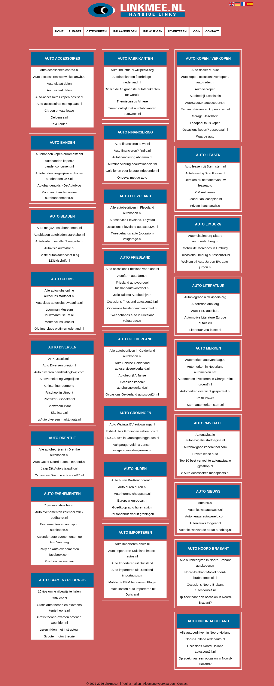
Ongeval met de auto (132, 177)
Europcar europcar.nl (132, 500)
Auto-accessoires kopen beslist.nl (59, 97)
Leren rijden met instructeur (59, 629)
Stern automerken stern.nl (205, 404)
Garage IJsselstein (205, 116)
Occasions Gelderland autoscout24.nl (132, 394)
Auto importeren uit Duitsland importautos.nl (132, 572)
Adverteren (177, 31)
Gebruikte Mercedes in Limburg (205, 248)
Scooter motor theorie (59, 636)
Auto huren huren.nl (132, 487)
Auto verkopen (205, 89)
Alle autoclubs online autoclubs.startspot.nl (59, 293)
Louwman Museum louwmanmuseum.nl (59, 312)
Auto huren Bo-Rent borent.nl (132, 480)
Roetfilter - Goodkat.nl (59, 399)
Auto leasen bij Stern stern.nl (205, 166)
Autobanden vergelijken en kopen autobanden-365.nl (59, 176)
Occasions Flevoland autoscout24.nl (132, 226)
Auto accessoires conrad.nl (59, 70)
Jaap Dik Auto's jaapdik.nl (59, 468)
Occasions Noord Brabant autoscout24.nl (205, 587)
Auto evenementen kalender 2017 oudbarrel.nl (59, 514)
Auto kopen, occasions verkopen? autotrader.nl (205, 79)
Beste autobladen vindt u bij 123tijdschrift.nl (59, 257)
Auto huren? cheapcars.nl (132, 493)
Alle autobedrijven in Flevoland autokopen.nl (132, 210)
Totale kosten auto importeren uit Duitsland (132, 591)
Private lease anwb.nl (205, 205)
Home (59, 31)
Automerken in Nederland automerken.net (205, 369)
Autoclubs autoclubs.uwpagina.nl (59, 302)
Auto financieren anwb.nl (132, 143)
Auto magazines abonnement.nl (59, 228)
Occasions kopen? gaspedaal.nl (205, 129)
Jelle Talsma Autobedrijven (132, 294)
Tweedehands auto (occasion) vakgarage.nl (132, 236)
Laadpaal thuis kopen (205, 123)
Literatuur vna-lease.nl (205, 330)
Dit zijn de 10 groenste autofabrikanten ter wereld (132, 91)
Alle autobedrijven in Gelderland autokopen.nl (132, 353)
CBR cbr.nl (59, 598)
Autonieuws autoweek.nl (205, 509)
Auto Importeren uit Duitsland (132, 563)
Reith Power (205, 398)
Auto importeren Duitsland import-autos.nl (132, 553)
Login (196, 31)
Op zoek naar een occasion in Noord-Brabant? (205, 599)
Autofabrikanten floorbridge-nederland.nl (132, 79)
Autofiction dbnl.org (205, 304)
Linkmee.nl (112, 683)
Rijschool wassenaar (59, 561)
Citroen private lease (59, 110)
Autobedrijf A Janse (132, 375)
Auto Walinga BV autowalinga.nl (132, 424)
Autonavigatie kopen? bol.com (205, 447)
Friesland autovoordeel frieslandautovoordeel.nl (132, 285)
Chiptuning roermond (59, 385)
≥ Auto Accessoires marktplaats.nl (205, 473)
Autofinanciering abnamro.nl (132, 157)
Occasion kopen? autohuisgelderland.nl (132, 384)
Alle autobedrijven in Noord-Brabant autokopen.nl (205, 562)
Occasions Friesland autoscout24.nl (132, 301)
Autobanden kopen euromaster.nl (59, 154)
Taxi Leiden (59, 124)
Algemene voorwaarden (159, 683)
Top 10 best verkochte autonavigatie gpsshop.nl (205, 463)
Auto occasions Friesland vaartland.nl (132, 269)
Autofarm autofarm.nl (132, 275)
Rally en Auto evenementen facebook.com (59, 551)
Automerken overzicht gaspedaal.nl (205, 391)
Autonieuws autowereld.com (205, 516)
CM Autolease (205, 192)
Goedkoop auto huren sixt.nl (132, 507)
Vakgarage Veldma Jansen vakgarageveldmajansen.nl (132, 447)
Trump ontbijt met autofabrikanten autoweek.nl (132, 111)
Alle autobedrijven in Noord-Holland (205, 632)
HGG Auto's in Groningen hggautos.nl (132, 438)
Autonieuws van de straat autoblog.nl (205, 530)
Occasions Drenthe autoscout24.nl (59, 475)
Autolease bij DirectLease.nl (205, 173)
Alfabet (74, 31)
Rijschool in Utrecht (59, 392)
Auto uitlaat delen (59, 83)
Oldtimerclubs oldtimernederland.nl (59, 328)
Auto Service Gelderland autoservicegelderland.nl (132, 365)
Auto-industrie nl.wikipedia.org (132, 70)
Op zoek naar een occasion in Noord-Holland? (205, 661)
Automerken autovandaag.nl (205, 360)
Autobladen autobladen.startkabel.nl (59, 234)
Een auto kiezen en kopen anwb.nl (205, 109)
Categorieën (96, 31)
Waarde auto (205, 136)
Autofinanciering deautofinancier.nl (132, 164)
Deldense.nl (59, 117)
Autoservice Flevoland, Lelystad (132, 220)
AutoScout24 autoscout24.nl (205, 102)
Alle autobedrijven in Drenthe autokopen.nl (59, 452)
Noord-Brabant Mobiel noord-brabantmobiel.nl (205, 574)
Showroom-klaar (59, 406)
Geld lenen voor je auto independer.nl (132, 170)
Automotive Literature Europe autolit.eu (205, 320)
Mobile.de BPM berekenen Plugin (132, 582)
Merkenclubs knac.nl (59, 322)
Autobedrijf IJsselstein (205, 96)
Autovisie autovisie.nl (59, 248)
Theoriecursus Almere (132, 101)
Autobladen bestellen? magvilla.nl (59, 241)
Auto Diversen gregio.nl (59, 365)
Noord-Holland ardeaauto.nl (205, 639)
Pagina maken (131, 683)
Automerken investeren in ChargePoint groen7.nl (205, 381)
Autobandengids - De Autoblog (59, 185)
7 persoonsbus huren (59, 505)
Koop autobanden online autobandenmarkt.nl (59, 195)
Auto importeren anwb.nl (132, 544)
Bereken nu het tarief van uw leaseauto (205, 182)
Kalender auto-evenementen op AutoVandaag (59, 539)
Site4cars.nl (59, 412)
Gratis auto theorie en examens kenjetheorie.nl (59, 607)
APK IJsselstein (59, 358)
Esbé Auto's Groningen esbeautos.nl (132, 431)
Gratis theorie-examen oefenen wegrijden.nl (59, 619)
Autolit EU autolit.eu (205, 311)
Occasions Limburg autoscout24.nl (205, 255)
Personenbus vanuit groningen (132, 514)
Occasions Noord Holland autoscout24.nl (205, 648)
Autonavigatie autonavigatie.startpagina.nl (205, 437)
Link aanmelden (124, 31)
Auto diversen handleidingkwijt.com (59, 372)
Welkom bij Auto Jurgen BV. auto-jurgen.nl (205, 264)
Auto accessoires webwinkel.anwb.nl (59, 77)
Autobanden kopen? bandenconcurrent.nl (59, 163)
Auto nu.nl (205, 503)
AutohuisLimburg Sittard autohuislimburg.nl (205, 238)
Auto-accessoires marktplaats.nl (59, 103)
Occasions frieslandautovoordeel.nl (132, 308)
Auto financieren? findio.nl (132, 150)
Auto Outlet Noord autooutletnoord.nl (59, 462)
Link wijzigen (152, 31)
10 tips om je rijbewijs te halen (59, 591)
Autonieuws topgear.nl (205, 523)
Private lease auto (205, 454)
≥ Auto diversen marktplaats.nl (59, 419)
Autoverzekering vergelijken (59, 379)
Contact (212, 31)
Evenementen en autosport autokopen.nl (59, 527)
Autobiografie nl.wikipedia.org (205, 297)
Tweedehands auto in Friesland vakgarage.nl (132, 317)
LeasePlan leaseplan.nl (205, 199)
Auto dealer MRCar (205, 70)
